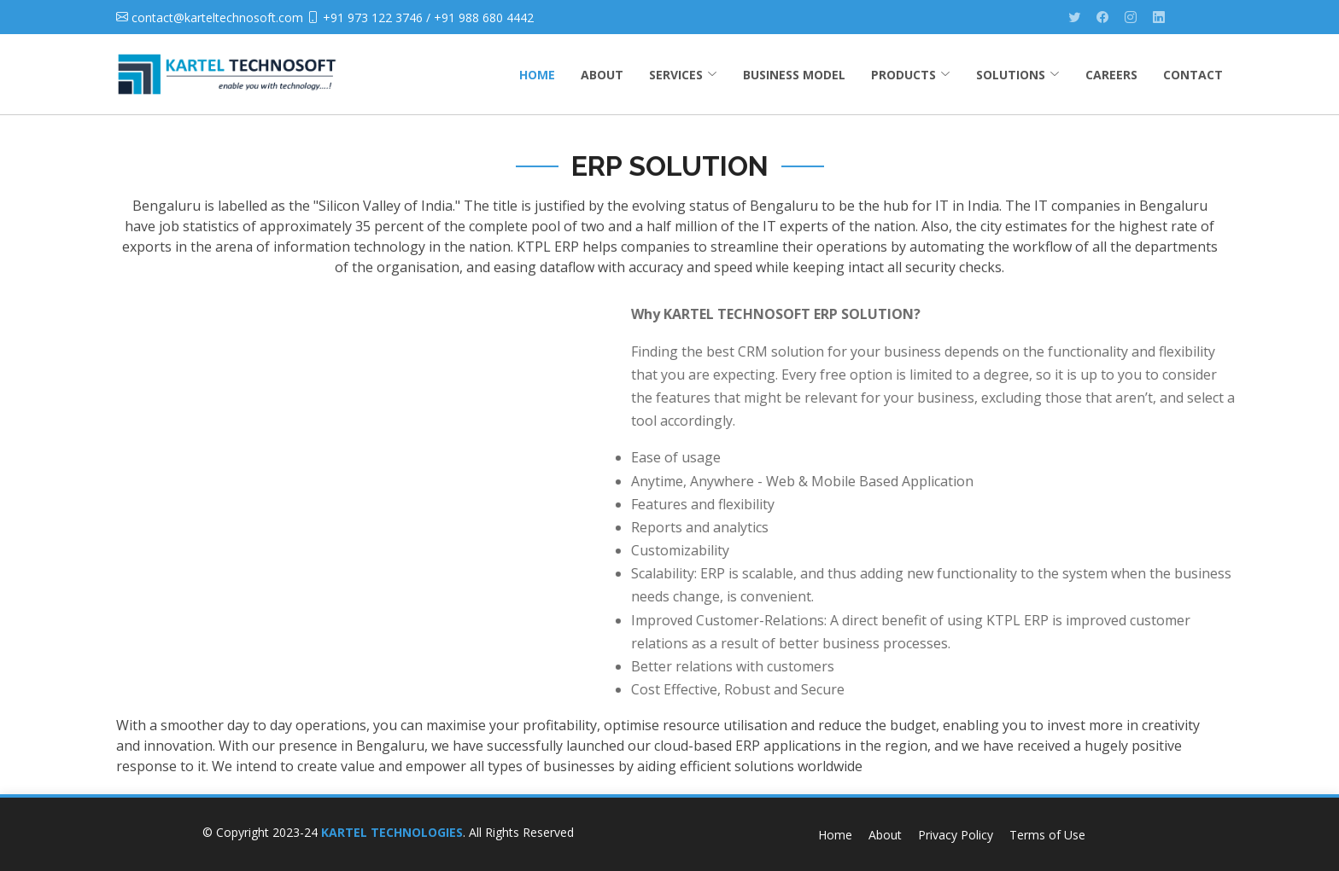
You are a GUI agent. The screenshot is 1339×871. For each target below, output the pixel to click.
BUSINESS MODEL (794, 75)
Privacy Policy (955, 835)
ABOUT (602, 75)
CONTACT (1193, 75)
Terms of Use (1047, 835)
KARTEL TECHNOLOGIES (392, 832)
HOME (537, 75)
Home (835, 835)
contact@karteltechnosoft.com (217, 17)
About (885, 835)
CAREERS (1111, 75)
